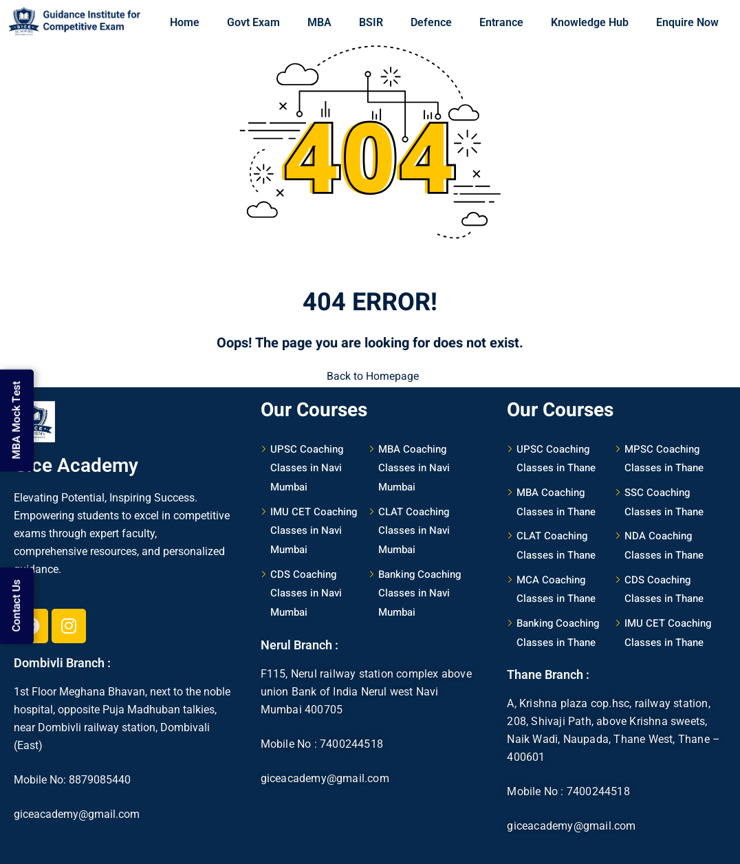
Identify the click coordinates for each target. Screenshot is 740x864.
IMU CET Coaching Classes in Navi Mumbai (313, 528)
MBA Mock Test (17, 414)
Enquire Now (687, 22)
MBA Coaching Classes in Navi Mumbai (414, 466)
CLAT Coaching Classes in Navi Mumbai (414, 528)
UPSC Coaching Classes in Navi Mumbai (306, 466)
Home (184, 22)
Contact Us (17, 600)
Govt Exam (253, 22)
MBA (319, 22)
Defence (431, 22)
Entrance (501, 22)
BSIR (371, 22)
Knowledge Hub (590, 22)
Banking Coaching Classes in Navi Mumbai (419, 591)
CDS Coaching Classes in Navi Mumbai (306, 591)
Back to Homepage (370, 375)
